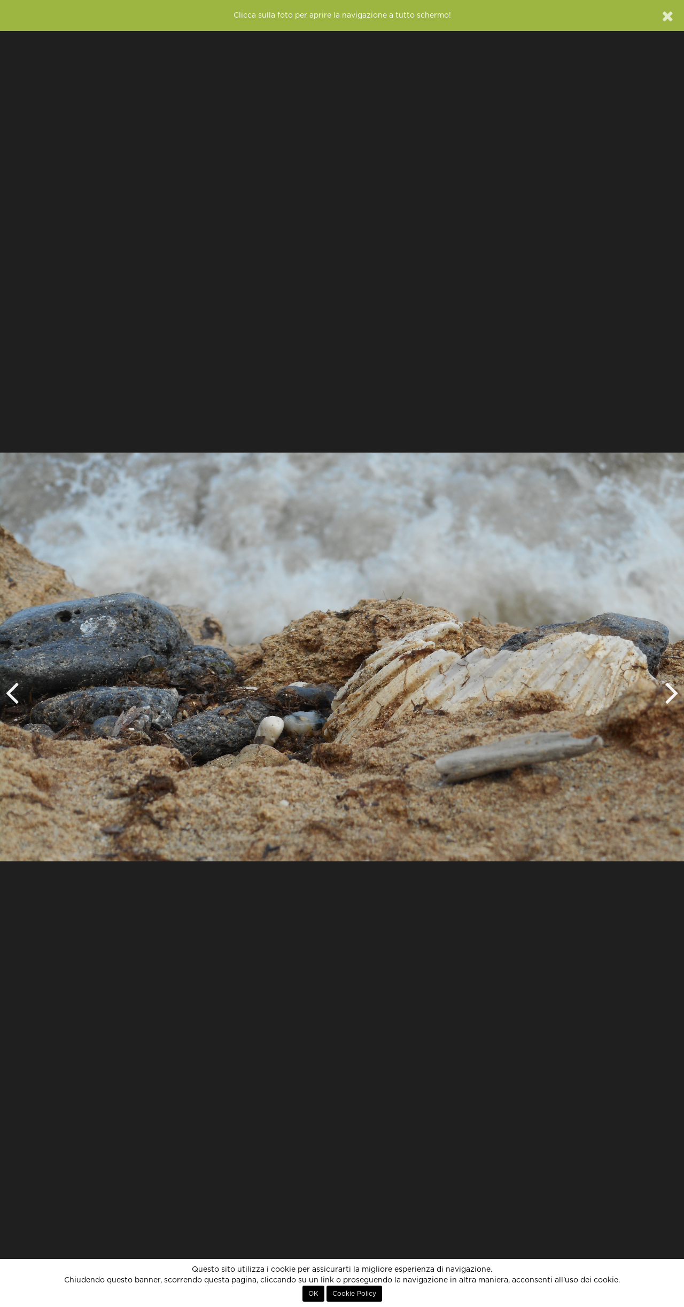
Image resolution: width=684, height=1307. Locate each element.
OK (313, 1293)
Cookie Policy (354, 1293)
